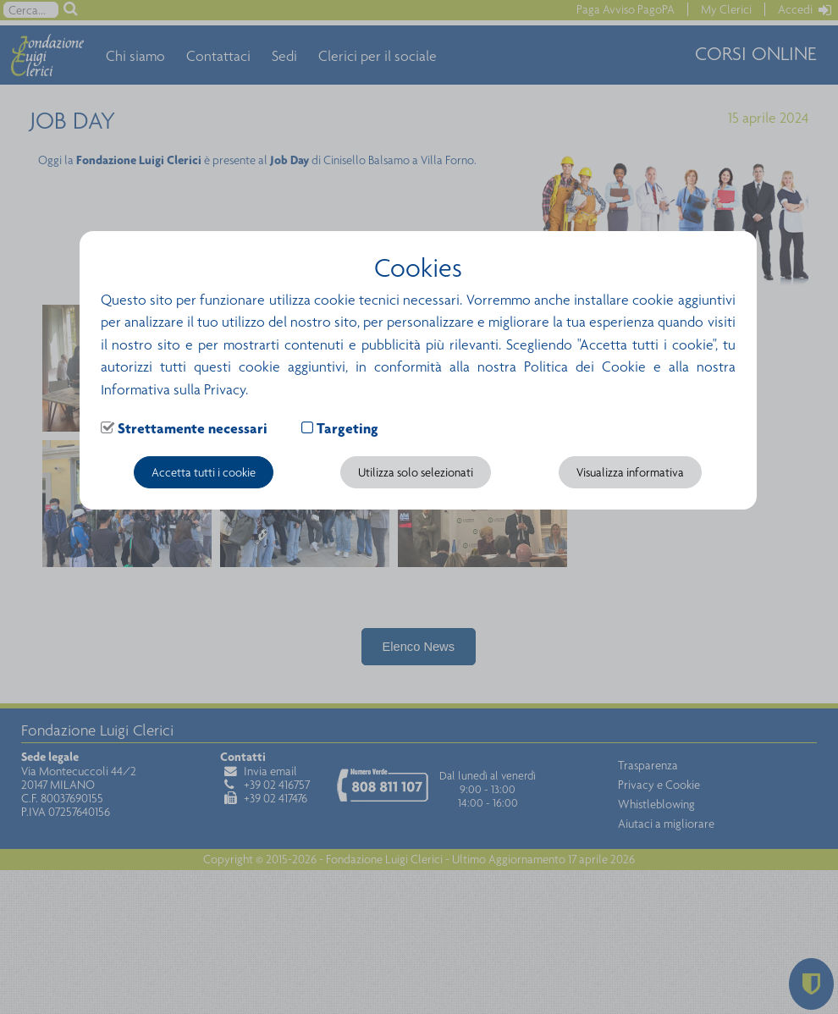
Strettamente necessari (192, 428)
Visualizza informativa (630, 472)
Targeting (347, 428)
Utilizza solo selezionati (415, 472)
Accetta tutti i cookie (204, 472)
